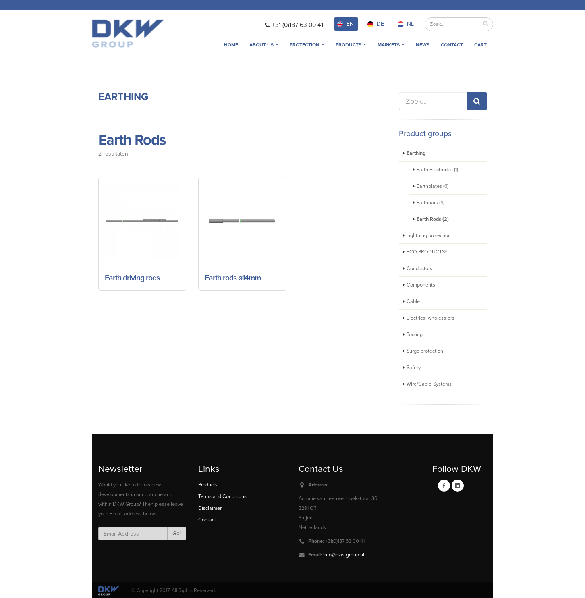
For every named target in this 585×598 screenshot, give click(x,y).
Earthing (123, 97)
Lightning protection (429, 235)
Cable (413, 301)
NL (406, 24)
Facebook (444, 486)
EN (345, 24)
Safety (414, 367)
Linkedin (458, 486)
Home (231, 45)
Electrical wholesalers (430, 318)
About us (263, 45)
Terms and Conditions (222, 496)
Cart (480, 45)
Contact (452, 45)
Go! (176, 533)
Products (351, 45)
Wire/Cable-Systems (429, 384)
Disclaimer (210, 508)
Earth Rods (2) (433, 219)
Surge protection (425, 351)
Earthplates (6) (432, 186)
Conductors (419, 268)
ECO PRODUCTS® (427, 252)
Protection (307, 45)
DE (375, 24)
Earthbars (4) (430, 202)
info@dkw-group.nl (343, 555)
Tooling (415, 334)
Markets (391, 45)
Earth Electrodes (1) (437, 169)
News (422, 45)
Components (421, 285)
